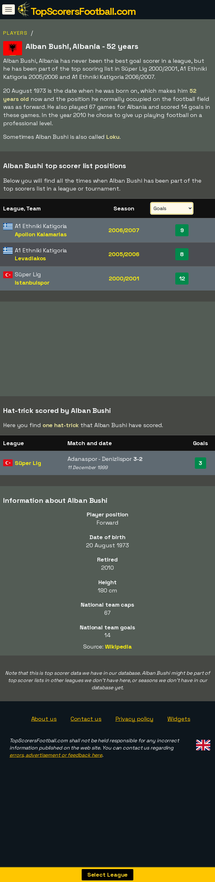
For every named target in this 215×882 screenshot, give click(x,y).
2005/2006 (123, 254)
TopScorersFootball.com (83, 11)
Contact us (86, 734)
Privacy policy (134, 734)
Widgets (178, 734)
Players (15, 33)
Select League (107, 874)
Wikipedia (118, 662)
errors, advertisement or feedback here (55, 770)
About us (44, 734)
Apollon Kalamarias (41, 234)
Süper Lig (28, 478)
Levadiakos (30, 258)
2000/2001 (124, 278)
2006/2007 (123, 230)
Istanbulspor (32, 282)
